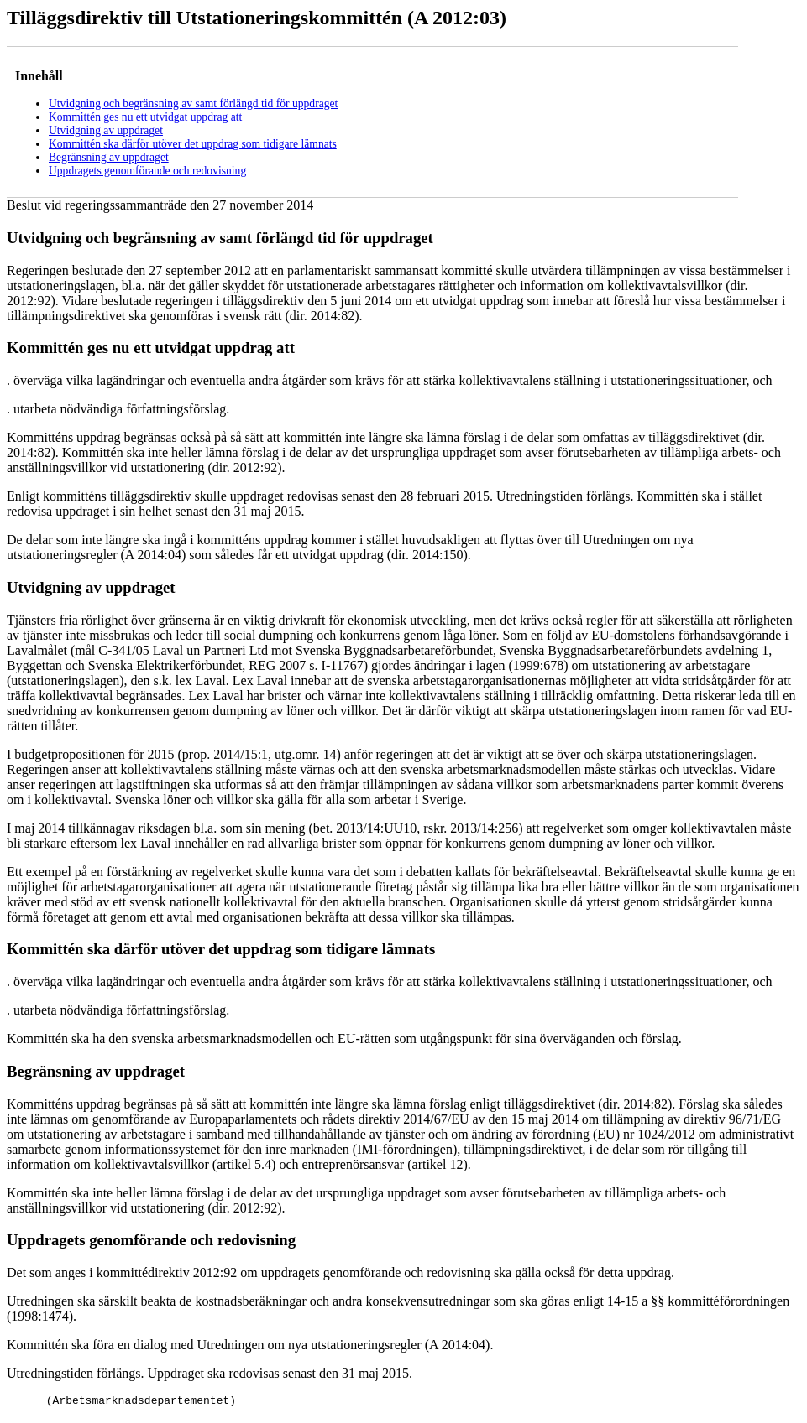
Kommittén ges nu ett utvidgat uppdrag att (145, 117)
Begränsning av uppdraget (109, 157)
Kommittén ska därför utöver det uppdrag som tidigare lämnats (193, 144)
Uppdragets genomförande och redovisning (147, 170)
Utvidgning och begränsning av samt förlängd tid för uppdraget (193, 103)
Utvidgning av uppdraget (106, 130)
